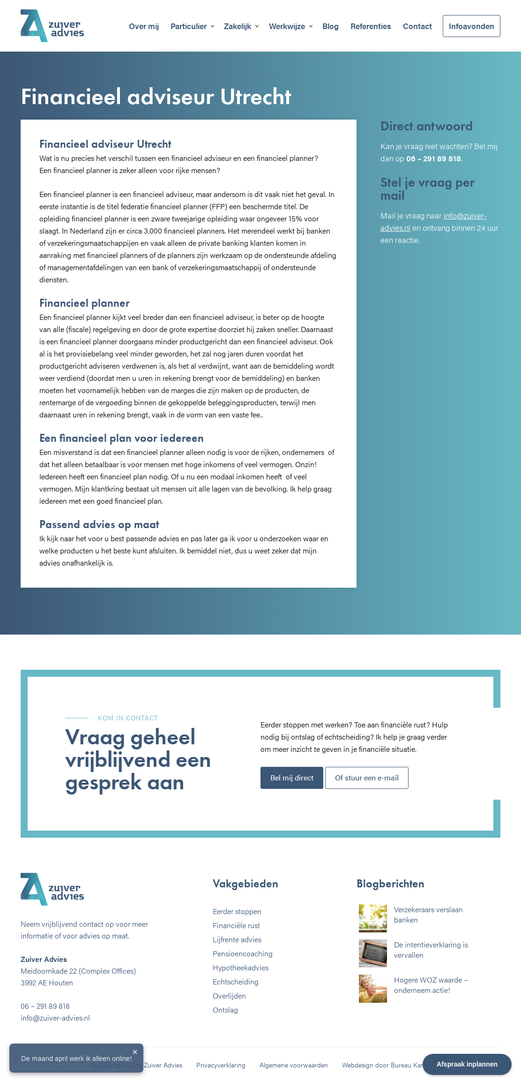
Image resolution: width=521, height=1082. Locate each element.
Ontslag (225, 1009)
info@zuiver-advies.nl (55, 1017)
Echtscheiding (236, 981)
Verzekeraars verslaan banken (428, 914)
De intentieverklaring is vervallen (431, 949)
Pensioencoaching (243, 953)
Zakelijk (237, 25)
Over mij (144, 25)
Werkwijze (287, 25)
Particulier (189, 25)
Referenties (370, 25)
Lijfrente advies (237, 939)
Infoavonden (471, 25)
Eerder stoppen (237, 911)
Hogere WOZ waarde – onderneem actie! (431, 984)
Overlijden (229, 995)
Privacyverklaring (221, 1064)
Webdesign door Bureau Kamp (386, 1064)
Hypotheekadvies (240, 967)
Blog (330, 25)
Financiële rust (236, 925)
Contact (417, 25)
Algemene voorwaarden (294, 1064)
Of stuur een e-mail (367, 777)
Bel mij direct (291, 777)
